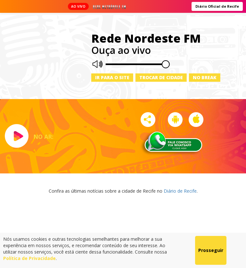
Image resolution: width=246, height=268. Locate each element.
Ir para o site (112, 77)
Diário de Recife (180, 191)
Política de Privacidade (29, 258)
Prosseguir (210, 250)
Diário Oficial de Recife (217, 6)
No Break (205, 77)
